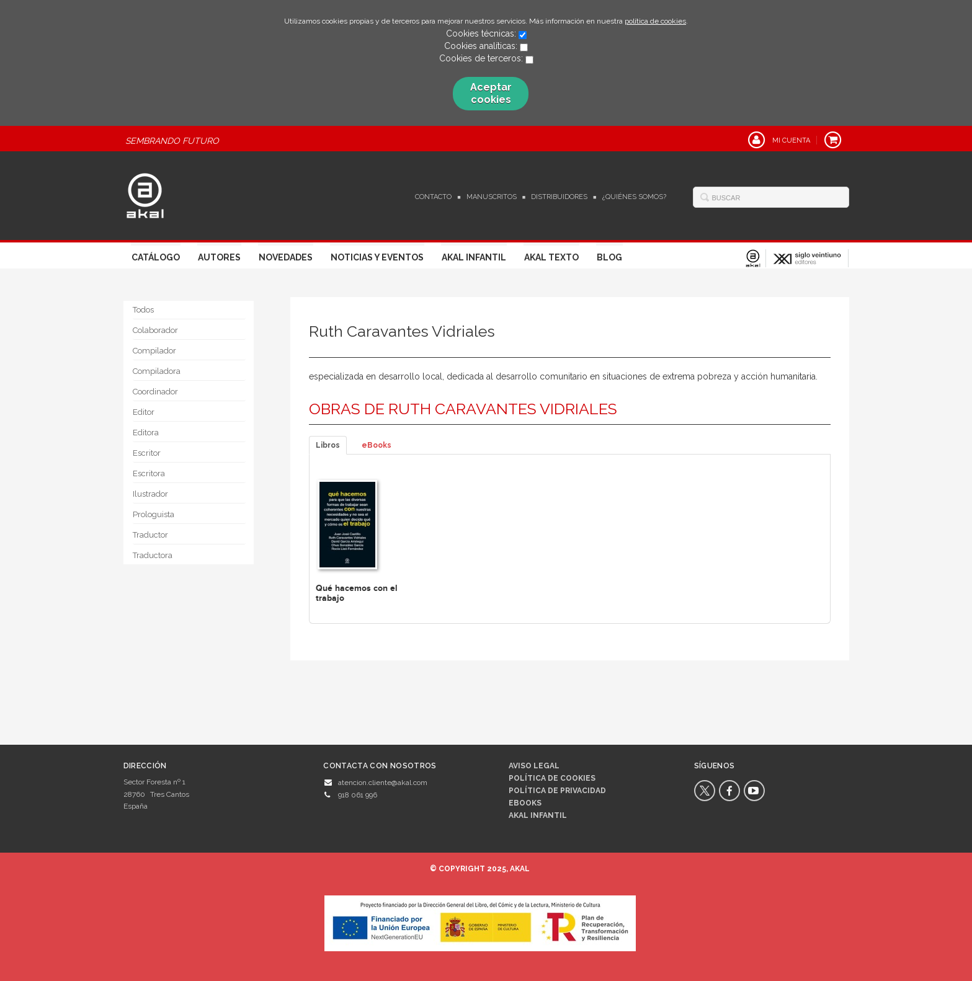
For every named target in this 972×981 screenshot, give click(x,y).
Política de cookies (552, 778)
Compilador (154, 350)
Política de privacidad (557, 790)
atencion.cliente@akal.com (382, 782)
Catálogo (156, 257)
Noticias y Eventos (377, 257)
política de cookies (655, 21)
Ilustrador (150, 494)
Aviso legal (534, 765)
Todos (143, 309)
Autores (219, 257)
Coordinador (155, 391)
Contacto (433, 197)
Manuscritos (491, 197)
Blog (609, 257)
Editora (146, 432)
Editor (143, 412)
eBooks (376, 445)
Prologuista (153, 514)
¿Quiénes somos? (634, 197)
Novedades (286, 257)
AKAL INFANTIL (538, 815)
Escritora (149, 473)
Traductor (150, 534)
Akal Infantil (474, 257)
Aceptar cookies (491, 93)
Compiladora (157, 371)
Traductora (152, 555)
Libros (328, 445)
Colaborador (155, 330)
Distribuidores (559, 197)
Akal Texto (551, 257)
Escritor (147, 453)
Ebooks (525, 803)
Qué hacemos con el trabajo (357, 593)
